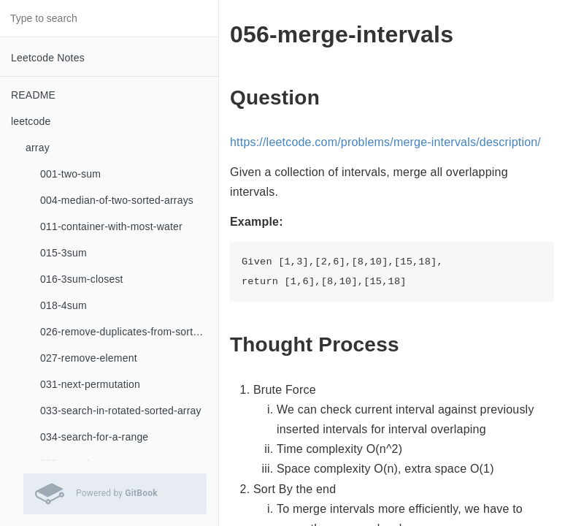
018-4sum (63, 305)
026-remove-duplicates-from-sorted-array (129, 332)
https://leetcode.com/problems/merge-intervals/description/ (385, 142)
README (33, 95)
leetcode (31, 121)
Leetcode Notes (48, 58)
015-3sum (63, 253)
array (38, 147)
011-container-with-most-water (111, 226)
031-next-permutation (90, 384)
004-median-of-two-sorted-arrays (116, 200)
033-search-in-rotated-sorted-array (120, 410)
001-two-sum (70, 174)
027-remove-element (88, 358)
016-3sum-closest (81, 279)
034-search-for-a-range (94, 437)
